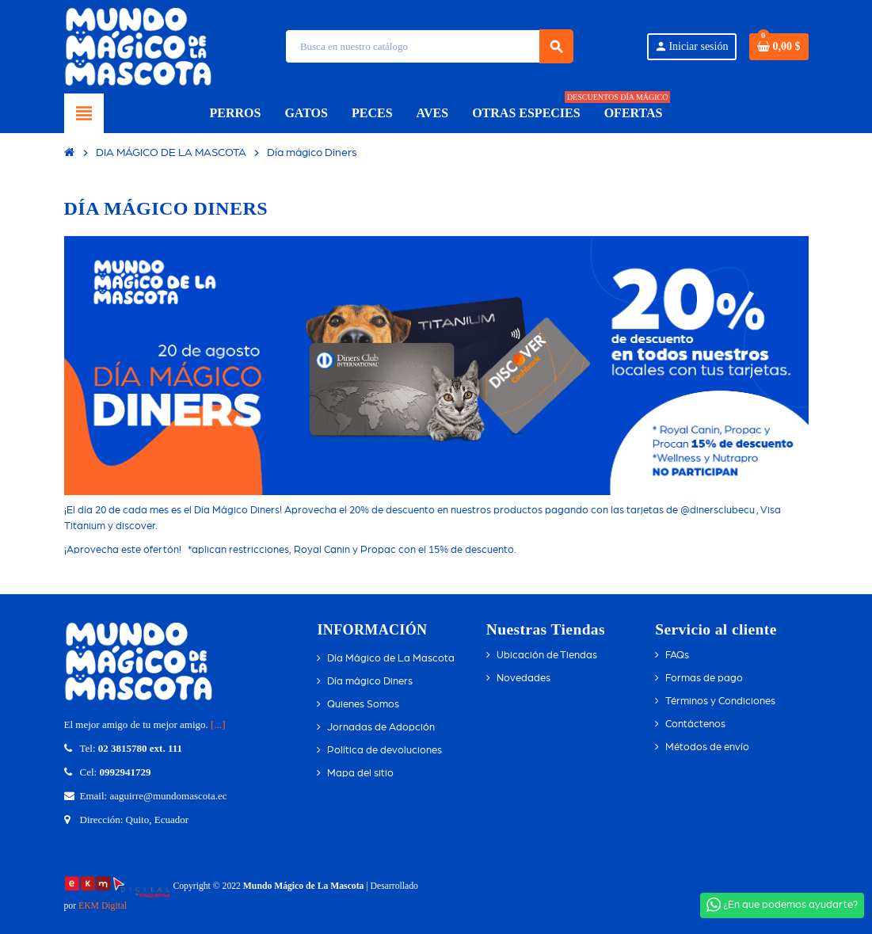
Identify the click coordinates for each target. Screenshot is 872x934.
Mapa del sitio (360, 773)
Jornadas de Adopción (381, 727)
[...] (218, 724)
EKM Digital (102, 906)
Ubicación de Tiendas (547, 655)
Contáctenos (695, 724)
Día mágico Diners (370, 682)
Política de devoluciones (384, 750)
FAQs (677, 655)
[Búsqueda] (429, 46)
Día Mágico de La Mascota (391, 659)
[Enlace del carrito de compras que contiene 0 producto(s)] (779, 46)
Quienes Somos (363, 705)
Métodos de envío (707, 747)
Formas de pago (704, 678)
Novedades (523, 678)
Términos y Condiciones (720, 701)
